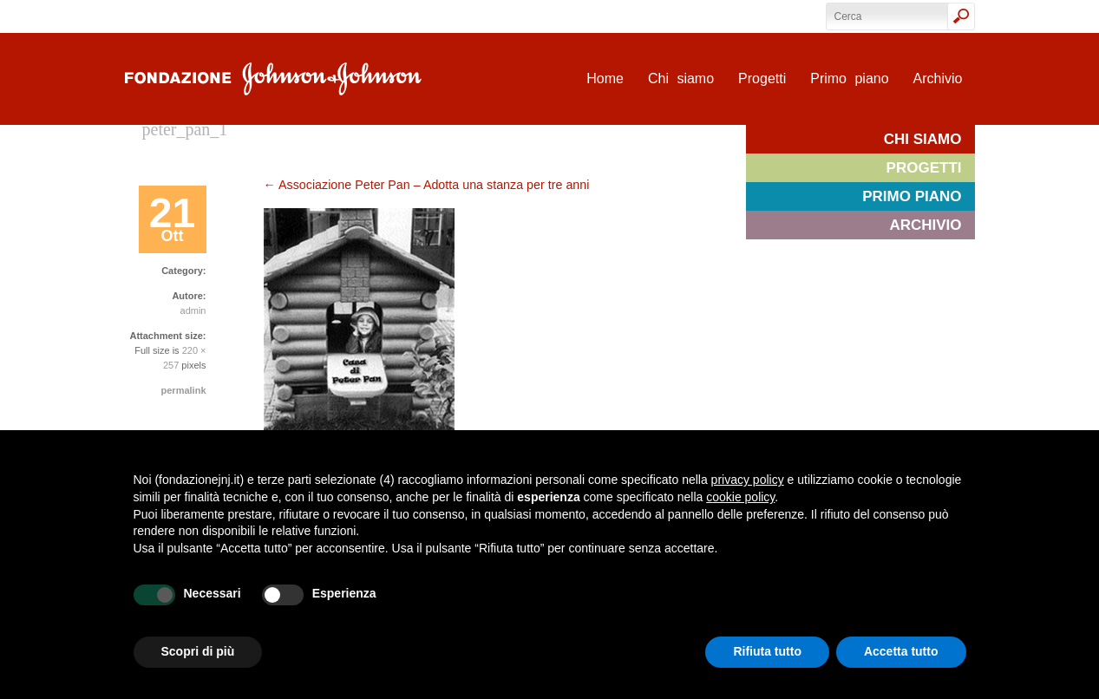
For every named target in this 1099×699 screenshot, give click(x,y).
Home (605, 78)
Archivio (938, 78)
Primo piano (849, 78)
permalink (183, 390)
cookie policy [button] (740, 497)
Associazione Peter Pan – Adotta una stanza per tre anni (427, 185)
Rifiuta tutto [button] (767, 651)
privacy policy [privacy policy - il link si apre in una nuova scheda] (747, 480)
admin (193, 310)
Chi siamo (681, 78)
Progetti (762, 78)
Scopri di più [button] (198, 651)
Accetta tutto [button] (901, 651)
